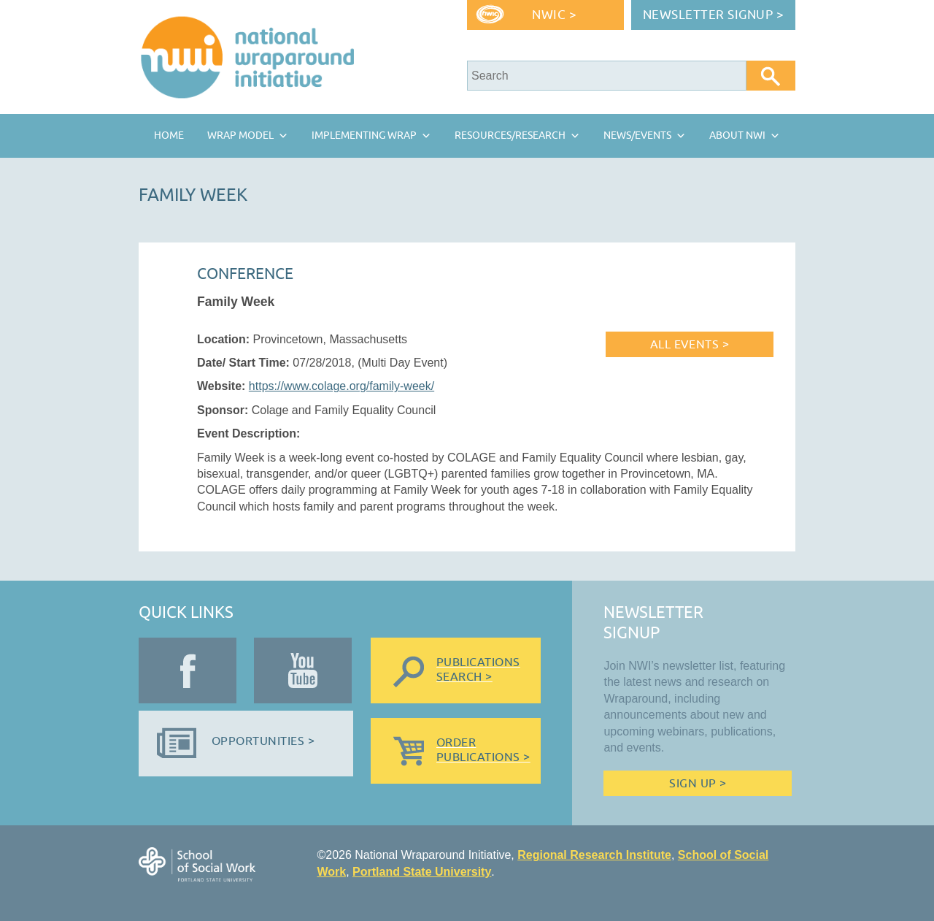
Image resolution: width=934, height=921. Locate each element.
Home (169, 135)
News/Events (637, 135)
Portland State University (421, 871)
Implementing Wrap (364, 135)
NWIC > (554, 15)
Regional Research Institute (594, 855)
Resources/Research (510, 135)
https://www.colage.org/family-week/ (341, 386)
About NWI (737, 135)
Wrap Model (240, 135)
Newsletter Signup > (713, 15)
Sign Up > (697, 783)
